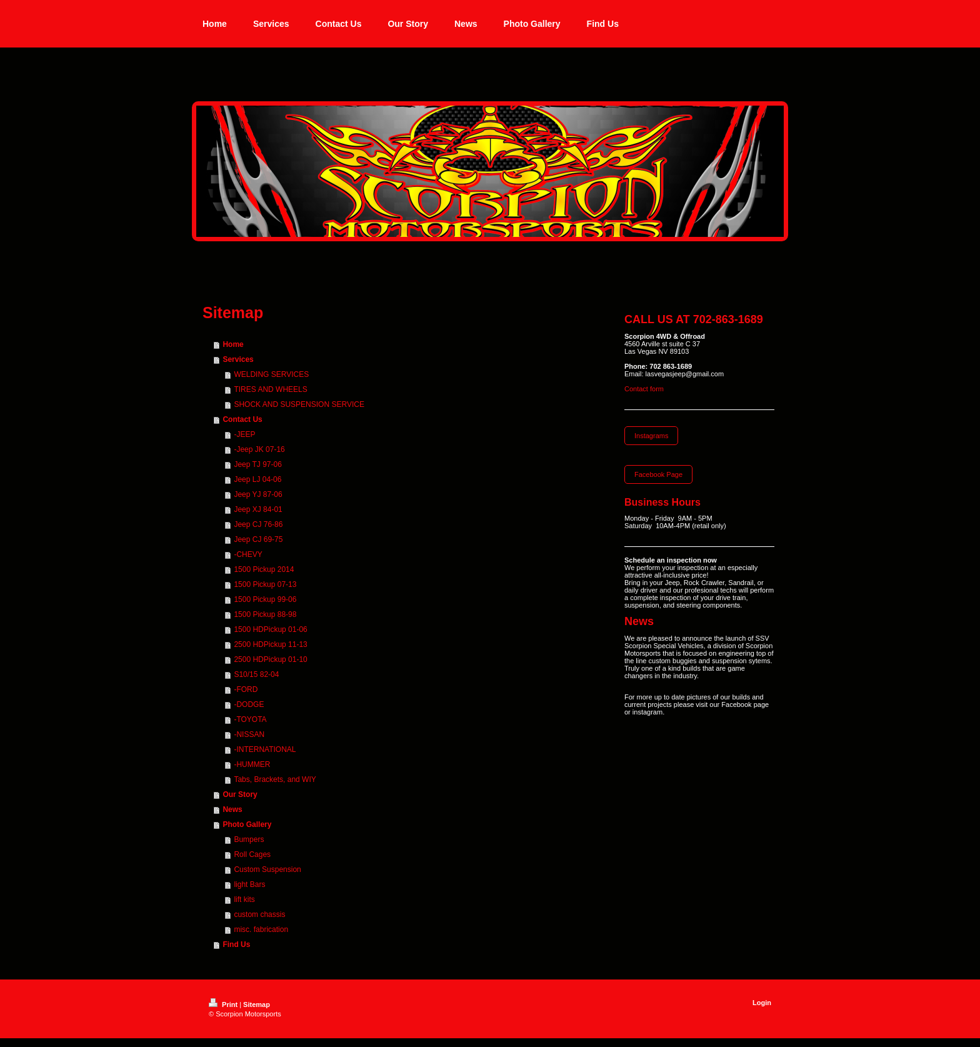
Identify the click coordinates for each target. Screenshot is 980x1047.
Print (224, 1004)
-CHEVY (248, 554)
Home (232, 344)
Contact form (644, 389)
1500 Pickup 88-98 (265, 614)
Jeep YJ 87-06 (258, 494)
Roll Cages (252, 854)
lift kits (244, 899)
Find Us (236, 944)
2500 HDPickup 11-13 (270, 644)
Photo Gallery (246, 824)
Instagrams (651, 435)
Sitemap (256, 1004)
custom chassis (259, 914)
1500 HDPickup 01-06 (270, 629)
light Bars (249, 884)
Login (761, 1002)
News (232, 809)
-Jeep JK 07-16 (259, 449)
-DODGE (249, 704)
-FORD (246, 689)
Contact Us (242, 419)
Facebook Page (658, 474)
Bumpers (249, 839)
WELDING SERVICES (271, 374)
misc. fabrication (261, 929)
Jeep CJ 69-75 (258, 539)
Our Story (239, 794)
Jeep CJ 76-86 (258, 524)
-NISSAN (249, 734)
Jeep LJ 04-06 (257, 479)
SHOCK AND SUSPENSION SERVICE (299, 404)
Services (237, 359)
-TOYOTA (250, 719)
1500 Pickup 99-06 (265, 599)
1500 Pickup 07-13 (265, 584)
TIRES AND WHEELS (270, 389)
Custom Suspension (267, 869)
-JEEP (244, 434)
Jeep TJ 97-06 (258, 464)
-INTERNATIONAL (265, 749)
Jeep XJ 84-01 (258, 509)
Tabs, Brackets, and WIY (275, 779)
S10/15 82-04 (256, 674)
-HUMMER (252, 764)
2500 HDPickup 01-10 (270, 659)
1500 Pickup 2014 (264, 569)
